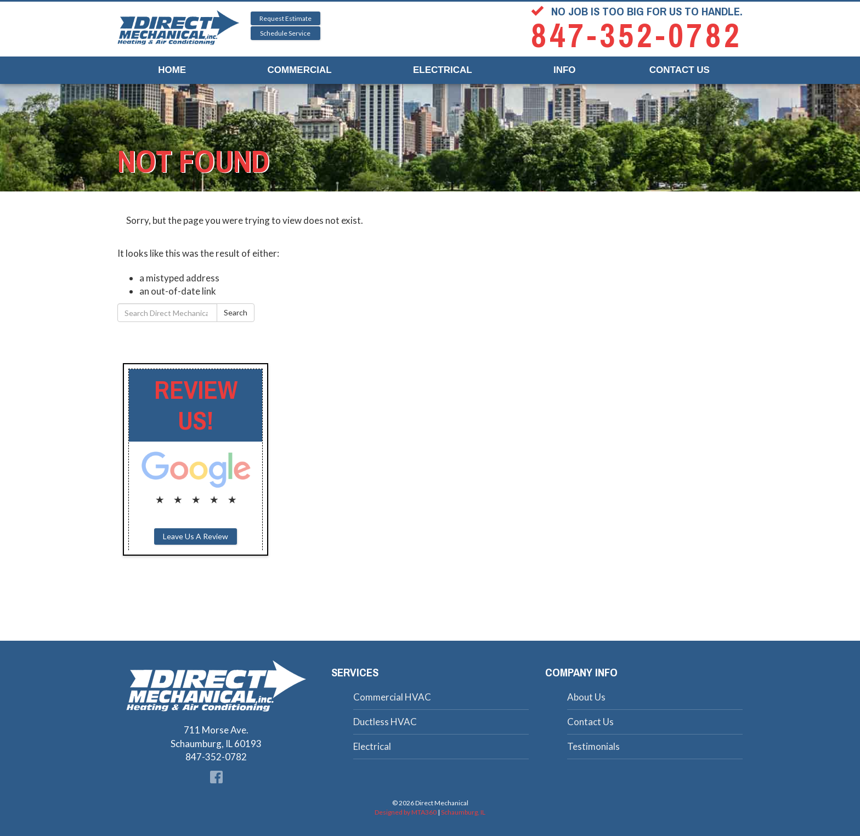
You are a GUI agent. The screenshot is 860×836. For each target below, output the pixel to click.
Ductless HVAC (385, 721)
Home (172, 70)
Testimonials (593, 746)
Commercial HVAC (392, 697)
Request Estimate (285, 18)
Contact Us (679, 70)
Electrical (442, 70)
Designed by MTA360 (406, 812)
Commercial (300, 70)
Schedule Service (285, 33)
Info (564, 70)
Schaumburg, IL (463, 812)
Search (235, 312)
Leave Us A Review (195, 536)
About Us (586, 697)
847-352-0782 (637, 35)
